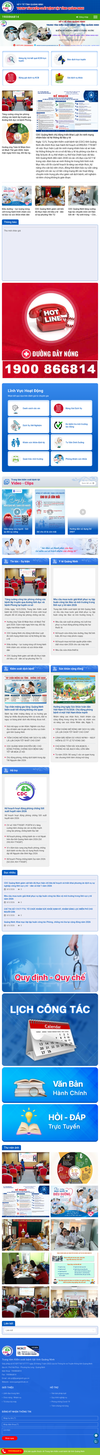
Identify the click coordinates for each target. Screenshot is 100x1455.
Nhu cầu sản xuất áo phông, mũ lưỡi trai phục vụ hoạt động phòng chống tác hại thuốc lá (73, 625)
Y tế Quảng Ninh (68, 561)
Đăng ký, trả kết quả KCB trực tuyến (32, 59)
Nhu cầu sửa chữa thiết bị (66, 650)
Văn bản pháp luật (58, 1393)
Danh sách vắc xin (31, 408)
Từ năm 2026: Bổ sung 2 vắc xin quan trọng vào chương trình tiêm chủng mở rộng (74, 756)
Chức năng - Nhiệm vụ (11, 1397)
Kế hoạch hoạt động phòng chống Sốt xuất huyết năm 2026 (24, 810)
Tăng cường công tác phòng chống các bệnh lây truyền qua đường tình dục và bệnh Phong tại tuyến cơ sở (16, 117)
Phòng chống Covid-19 (60, 1402)
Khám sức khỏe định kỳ (34, 442)
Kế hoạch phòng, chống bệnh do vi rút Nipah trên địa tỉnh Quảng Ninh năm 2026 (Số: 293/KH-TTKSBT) (26, 839)
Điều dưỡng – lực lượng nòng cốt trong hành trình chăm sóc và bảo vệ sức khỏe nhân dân (16, 212)
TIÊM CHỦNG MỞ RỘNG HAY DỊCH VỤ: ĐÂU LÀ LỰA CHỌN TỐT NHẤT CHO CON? (26, 739)
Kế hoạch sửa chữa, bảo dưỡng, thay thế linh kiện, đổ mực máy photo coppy (75, 634)
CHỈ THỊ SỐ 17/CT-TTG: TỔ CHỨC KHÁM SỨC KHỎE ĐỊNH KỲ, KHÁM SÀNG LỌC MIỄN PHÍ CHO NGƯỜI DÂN (48, 911)
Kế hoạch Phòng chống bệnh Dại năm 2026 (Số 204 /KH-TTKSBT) (26, 860)
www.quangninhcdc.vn (19, 1382)
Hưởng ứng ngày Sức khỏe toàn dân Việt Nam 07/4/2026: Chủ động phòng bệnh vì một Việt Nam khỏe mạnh (73, 709)
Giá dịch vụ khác (75, 77)
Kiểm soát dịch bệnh (22, 668)
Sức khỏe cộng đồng (71, 668)
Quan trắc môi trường (33, 459)
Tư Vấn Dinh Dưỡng (75, 442)
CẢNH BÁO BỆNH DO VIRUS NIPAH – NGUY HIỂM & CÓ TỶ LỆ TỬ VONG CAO (75, 739)
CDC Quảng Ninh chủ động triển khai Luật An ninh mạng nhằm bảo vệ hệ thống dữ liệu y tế (65, 136)
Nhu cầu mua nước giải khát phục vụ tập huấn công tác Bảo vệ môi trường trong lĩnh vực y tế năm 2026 (74, 602)
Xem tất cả (88, 483)
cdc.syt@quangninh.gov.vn (18, 1378)
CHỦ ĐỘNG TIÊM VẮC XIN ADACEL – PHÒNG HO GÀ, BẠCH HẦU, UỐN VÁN (72, 747)
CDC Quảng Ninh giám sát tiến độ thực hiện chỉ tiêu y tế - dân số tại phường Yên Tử (49, 212)
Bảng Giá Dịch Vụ (74, 408)
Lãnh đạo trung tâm (11, 1393)
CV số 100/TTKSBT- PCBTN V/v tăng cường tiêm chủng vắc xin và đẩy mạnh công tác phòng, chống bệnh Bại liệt (24, 828)
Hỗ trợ (14, 770)
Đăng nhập (82, 17)
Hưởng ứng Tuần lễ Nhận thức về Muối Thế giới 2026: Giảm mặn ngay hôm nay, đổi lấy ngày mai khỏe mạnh (17, 150)
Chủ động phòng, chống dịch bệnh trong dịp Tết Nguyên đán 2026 (26, 759)
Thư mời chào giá (12, 232)
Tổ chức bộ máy (9, 1402)
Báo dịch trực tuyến (76, 59)
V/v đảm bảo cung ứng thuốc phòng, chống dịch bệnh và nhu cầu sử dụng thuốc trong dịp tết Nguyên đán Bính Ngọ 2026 (26, 851)
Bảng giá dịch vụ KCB (29, 77)
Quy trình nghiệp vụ (58, 1397)
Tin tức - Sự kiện (20, 561)
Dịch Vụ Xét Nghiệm (32, 425)
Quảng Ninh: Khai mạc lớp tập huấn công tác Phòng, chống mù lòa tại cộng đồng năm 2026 (47, 923)
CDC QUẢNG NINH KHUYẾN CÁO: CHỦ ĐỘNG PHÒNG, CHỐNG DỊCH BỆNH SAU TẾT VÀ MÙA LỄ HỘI (25, 749)
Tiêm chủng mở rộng (59, 1406)
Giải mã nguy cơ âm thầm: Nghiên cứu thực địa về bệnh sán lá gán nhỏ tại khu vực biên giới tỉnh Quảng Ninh (26, 729)
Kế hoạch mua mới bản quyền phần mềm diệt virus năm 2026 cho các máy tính (73, 643)
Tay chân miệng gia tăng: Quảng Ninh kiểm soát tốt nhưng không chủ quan (24, 708)
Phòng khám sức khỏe (76, 459)
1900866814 (10, 16)
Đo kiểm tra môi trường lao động (77, 425)
